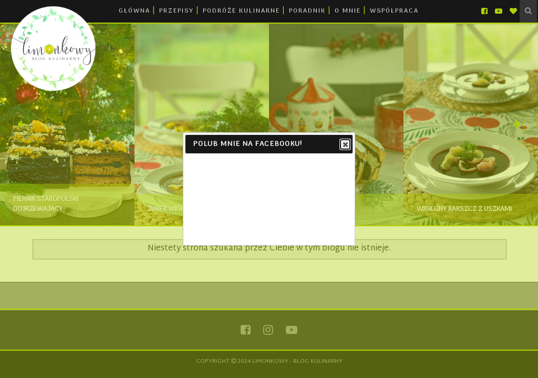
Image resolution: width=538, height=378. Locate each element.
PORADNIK (307, 11)
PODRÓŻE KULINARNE (241, 11)
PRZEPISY (176, 11)
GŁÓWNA (134, 11)
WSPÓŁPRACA (394, 11)
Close (344, 145)
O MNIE (348, 11)
